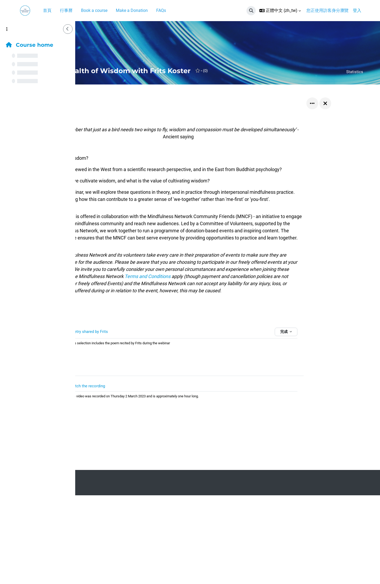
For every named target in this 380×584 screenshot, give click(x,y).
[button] (251, 10)
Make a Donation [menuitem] (132, 10)
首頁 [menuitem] (47, 10)
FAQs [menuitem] (161, 10)
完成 (319, 343)
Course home (29, 45)
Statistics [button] (354, 71)
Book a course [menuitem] (94, 10)
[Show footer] (367, 571)
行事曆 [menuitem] (66, 10)
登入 (357, 10)
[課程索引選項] (7, 29)
